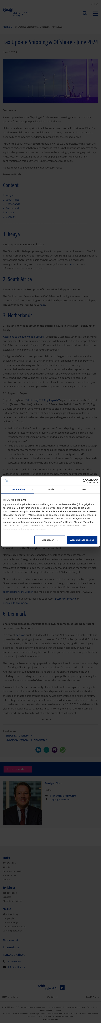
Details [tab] (50, 489)
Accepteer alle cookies (82, 540)
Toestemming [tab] (17, 489)
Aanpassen (50, 540)
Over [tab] (83, 489)
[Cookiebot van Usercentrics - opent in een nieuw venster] (85, 481)
